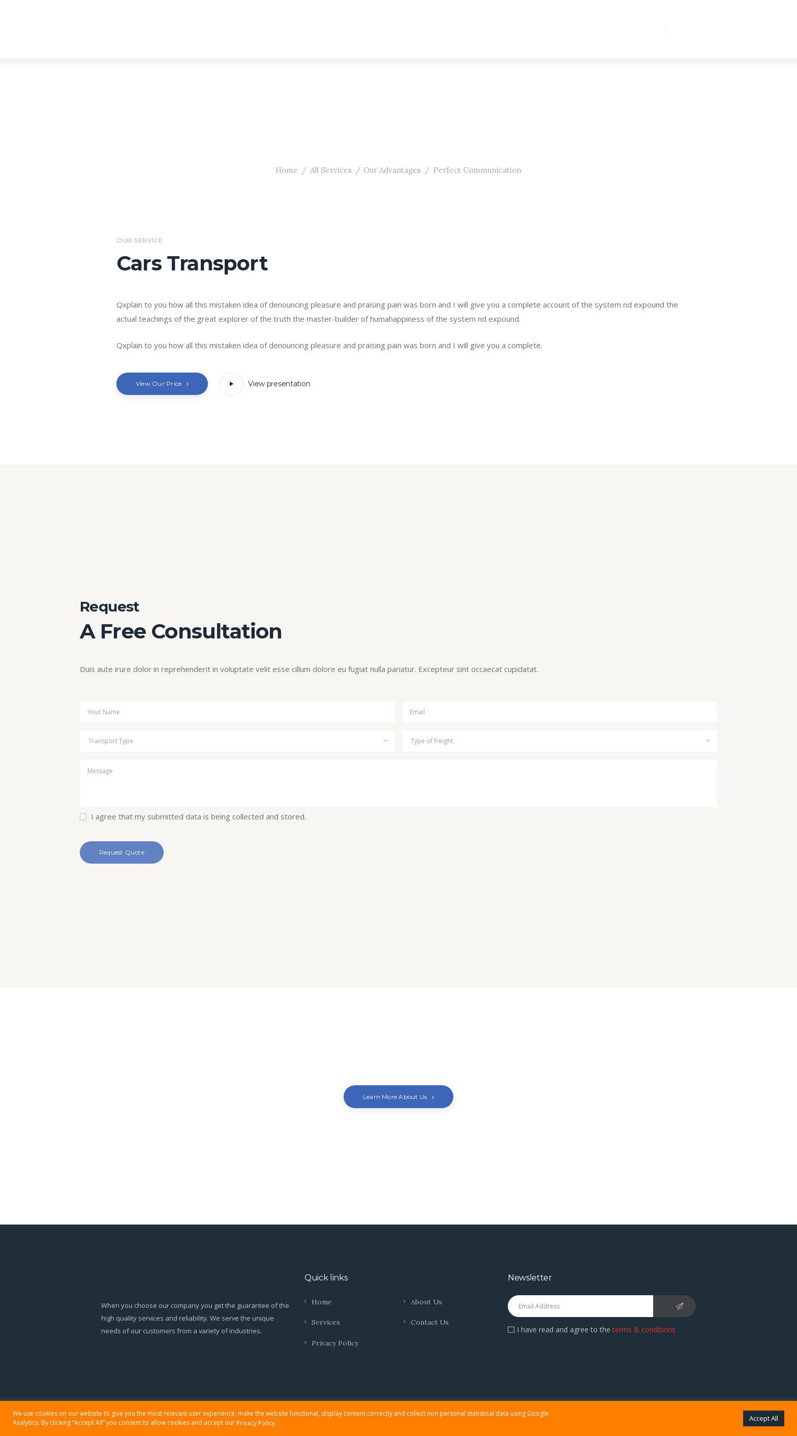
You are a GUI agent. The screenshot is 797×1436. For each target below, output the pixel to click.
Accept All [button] (763, 1418)
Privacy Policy (335, 1343)
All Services (330, 170)
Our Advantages (392, 170)
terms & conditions (644, 1329)
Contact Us (430, 1322)
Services (326, 1322)
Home (286, 170)
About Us (427, 1301)
